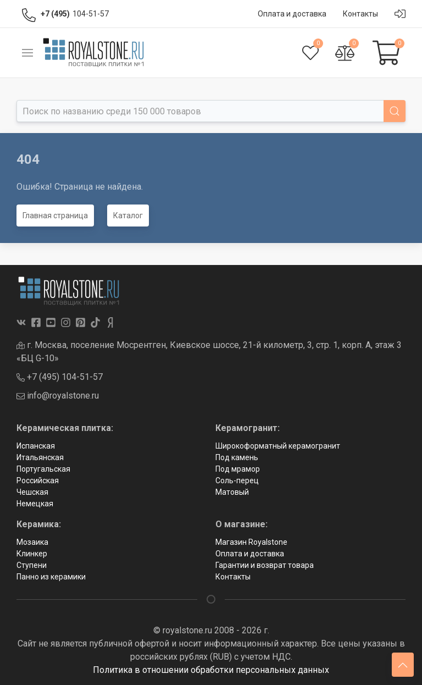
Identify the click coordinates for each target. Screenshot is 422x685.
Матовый (232, 492)
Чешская (32, 492)
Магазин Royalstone (251, 542)
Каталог (128, 215)
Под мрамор (237, 469)
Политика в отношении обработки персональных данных (211, 670)
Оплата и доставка (249, 553)
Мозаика (32, 542)
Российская (37, 480)
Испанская (35, 445)
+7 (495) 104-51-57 (59, 377)
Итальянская (40, 457)
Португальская (43, 469)
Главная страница (55, 215)
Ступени (31, 565)
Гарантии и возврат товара (264, 565)
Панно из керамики (51, 576)
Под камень (236, 457)
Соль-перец (237, 480)
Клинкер (31, 553)
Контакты (233, 576)
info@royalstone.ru (57, 395)
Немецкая (34, 503)
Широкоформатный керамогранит (277, 445)
